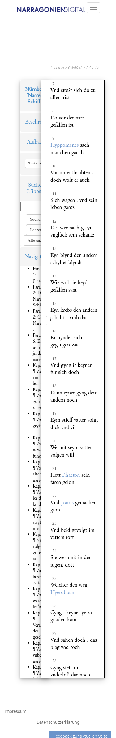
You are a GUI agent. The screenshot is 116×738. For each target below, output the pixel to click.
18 (54, 386)
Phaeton (71, 475)
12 (54, 221)
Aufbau (34, 142)
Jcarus (67, 502)
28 (54, 661)
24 (54, 551)
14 (54, 276)
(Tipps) (34, 191)
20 (54, 441)
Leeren (36, 230)
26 (54, 606)
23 (54, 523)
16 (54, 331)
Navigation (37, 256)
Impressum (15, 711)
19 (54, 413)
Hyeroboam (63, 592)
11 (54, 194)
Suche (34, 185)
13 (54, 248)
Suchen (36, 219)
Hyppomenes (64, 145)
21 (54, 469)
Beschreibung (39, 122)
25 (54, 578)
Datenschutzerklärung (58, 722)
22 (54, 496)
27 (54, 634)
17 (54, 359)
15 (54, 304)
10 (54, 166)
